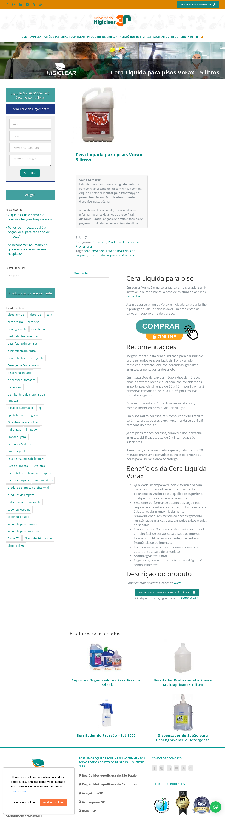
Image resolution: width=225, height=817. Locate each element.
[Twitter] (183, 768)
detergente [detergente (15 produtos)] (37, 358)
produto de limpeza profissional (112, 255)
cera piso (98, 251)
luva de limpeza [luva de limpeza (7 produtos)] (18, 466)
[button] (202, 36)
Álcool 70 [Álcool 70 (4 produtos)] (14, 538)
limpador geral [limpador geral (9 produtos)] (17, 437)
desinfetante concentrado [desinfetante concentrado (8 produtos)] (24, 336)
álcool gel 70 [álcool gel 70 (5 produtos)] (16, 545)
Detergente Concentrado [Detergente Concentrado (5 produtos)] (23, 365)
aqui (177, 583)
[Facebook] (154, 768)
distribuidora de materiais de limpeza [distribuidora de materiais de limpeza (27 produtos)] (26, 397)
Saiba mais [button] (18, 791)
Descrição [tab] (81, 273)
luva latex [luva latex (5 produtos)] (39, 466)
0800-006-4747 (187, 598)
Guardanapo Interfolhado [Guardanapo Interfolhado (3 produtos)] (24, 422)
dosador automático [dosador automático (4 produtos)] (21, 408)
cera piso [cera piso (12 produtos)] (33, 322)
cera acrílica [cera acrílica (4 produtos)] (15, 322)
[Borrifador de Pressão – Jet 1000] (106, 712)
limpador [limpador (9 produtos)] (32, 429)
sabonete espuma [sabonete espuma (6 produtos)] (19, 509)
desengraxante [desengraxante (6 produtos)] (17, 329)
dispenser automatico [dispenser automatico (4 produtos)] (22, 380)
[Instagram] (161, 768)
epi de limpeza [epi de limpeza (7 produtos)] (17, 415)
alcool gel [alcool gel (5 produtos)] (36, 314)
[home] (39, 758)
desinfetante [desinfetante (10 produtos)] (39, 329)
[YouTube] (176, 768)
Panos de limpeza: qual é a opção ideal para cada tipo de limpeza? (29, 232)
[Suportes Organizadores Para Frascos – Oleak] (106, 657)
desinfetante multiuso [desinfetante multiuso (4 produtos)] (22, 351)
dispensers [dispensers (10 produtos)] (14, 387)
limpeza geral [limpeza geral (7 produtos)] (16, 451)
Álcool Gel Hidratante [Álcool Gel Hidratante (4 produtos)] (38, 538)
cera (87, 251)
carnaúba (133, 296)
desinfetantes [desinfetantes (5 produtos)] (16, 358)
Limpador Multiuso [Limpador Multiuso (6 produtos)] (20, 444)
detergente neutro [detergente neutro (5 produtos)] (19, 372)
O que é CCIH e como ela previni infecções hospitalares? (30, 217)
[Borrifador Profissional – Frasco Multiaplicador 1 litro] (183, 657)
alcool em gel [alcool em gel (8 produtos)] (16, 314)
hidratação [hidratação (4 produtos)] (14, 429)
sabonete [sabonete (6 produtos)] (35, 502)
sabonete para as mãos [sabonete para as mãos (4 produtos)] (22, 524)
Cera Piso (99, 242)
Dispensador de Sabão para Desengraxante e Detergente (183, 737)
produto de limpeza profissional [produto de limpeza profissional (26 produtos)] (28, 487)
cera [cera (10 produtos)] (49, 314)
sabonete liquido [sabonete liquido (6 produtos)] (18, 517)
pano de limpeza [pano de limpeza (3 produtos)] (18, 480)
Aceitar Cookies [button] (53, 802)
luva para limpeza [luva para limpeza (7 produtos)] (39, 473)
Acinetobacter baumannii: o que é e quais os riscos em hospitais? (28, 249)
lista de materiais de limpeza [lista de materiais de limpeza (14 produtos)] (26, 458)
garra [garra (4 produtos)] (34, 415)
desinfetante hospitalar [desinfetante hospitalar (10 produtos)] (22, 343)
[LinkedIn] (169, 768)
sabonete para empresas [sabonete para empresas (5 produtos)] (23, 531)
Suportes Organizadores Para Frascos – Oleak (106, 682)
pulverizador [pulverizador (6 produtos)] (16, 502)
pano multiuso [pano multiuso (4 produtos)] (43, 480)
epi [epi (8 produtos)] (40, 408)
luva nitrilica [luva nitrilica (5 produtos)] (15, 473)
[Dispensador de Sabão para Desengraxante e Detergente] (183, 712)
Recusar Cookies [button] (25, 802)
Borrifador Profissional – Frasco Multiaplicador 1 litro (183, 682)
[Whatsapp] (190, 768)
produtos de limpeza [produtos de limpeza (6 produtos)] (21, 495)
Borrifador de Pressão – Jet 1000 (106, 735)
